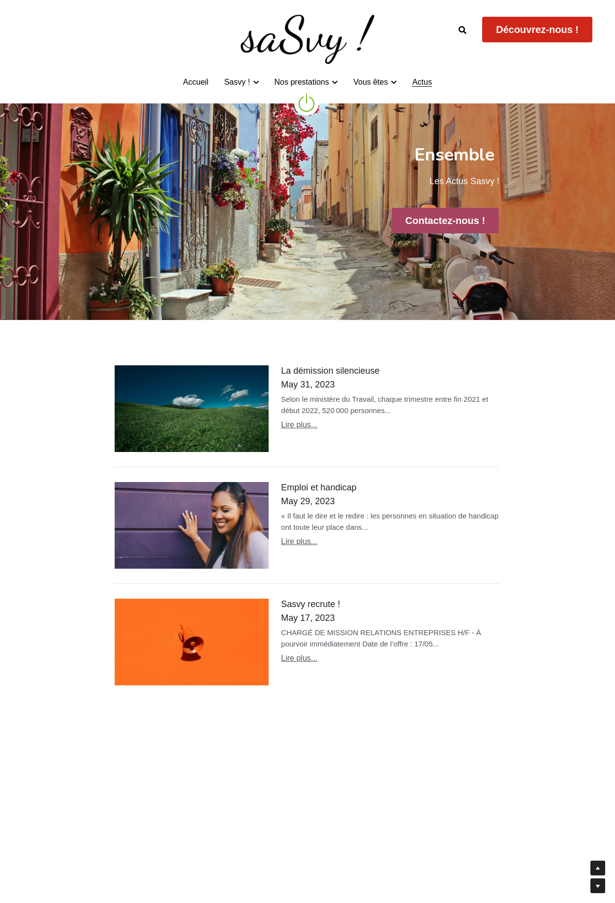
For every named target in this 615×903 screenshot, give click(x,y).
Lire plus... (299, 424)
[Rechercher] (462, 30)
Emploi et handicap (318, 487)
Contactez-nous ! (445, 220)
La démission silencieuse (330, 371)
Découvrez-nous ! (537, 29)
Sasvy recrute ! (310, 604)
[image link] (306, 101)
